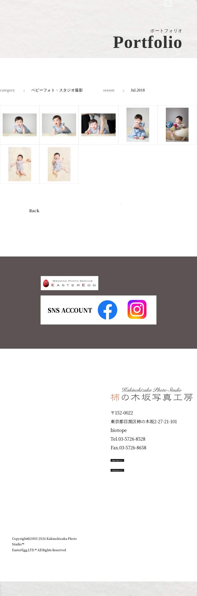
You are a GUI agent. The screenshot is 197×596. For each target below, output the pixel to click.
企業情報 (127, 541)
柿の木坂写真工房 (43, 9)
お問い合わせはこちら (147, 503)
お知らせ (149, 541)
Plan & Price (32, 408)
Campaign (28, 477)
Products (25, 443)
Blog (19, 512)
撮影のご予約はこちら (146, 481)
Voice (20, 494)
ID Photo (26, 425)
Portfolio (26, 460)
